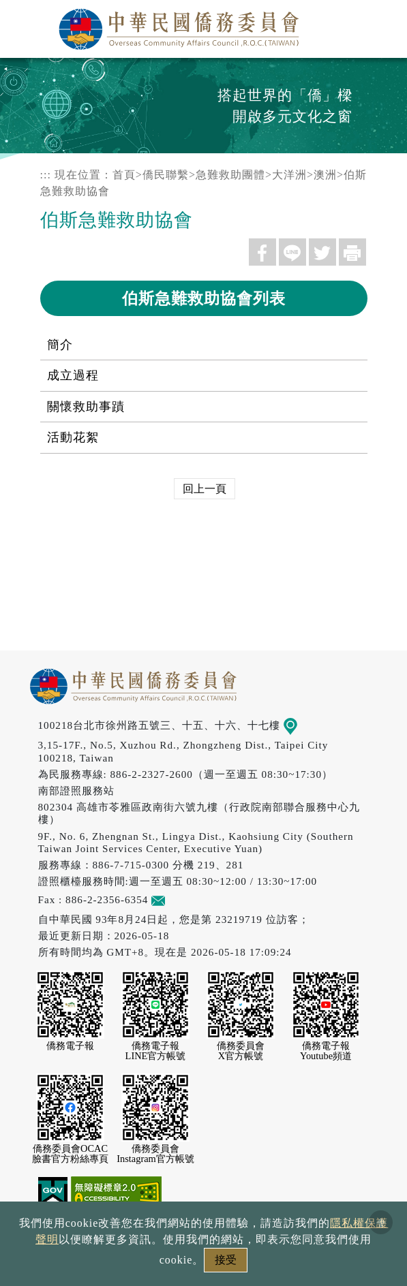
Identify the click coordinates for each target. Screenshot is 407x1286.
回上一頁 (204, 489)
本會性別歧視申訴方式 (204, 1264)
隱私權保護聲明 (215, 1240)
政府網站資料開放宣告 (92, 1240)
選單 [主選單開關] (382, 25)
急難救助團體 (230, 175)
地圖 (299, 725)
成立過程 (73, 375)
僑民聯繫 (165, 175)
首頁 (124, 175)
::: (45, 175)
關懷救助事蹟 (86, 406)
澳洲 (325, 175)
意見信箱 (178, 899)
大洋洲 (289, 175)
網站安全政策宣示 (326, 1240)
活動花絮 (73, 437)
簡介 (60, 344)
